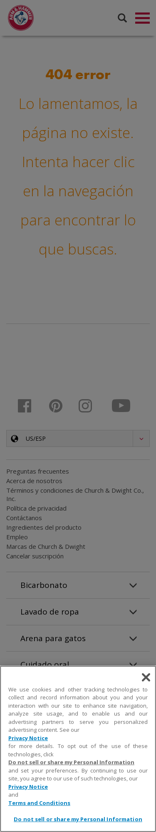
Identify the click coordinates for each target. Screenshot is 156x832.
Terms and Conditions (39, 803)
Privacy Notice (28, 738)
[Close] (146, 677)
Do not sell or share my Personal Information (71, 762)
